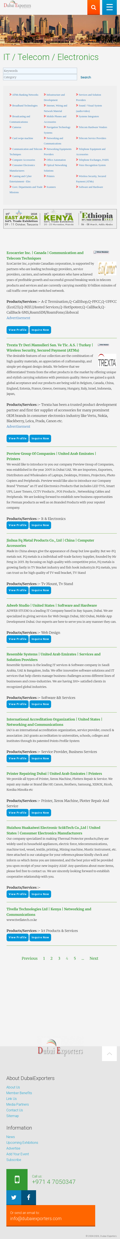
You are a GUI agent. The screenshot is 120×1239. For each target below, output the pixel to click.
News (10, 1137)
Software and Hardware (91, 187)
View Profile (18, 329)
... (82, 958)
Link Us (11, 1099)
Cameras (16, 127)
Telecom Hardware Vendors (93, 127)
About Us (13, 1087)
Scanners (51, 187)
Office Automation (56, 159)
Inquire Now (40, 329)
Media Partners (17, 1104)
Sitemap (12, 1116)
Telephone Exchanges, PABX (94, 159)
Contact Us (14, 1110)
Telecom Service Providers (92, 138)
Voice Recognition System (92, 165)
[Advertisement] (60, 998)
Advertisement (18, 318)
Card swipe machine (22, 138)
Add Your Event (17, 1154)
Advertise (13, 1148)
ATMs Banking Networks (25, 94)
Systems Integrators (89, 116)
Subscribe (13, 1160)
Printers (50, 176)
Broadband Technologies (25, 105)
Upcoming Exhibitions (22, 1143)
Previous (30, 958)
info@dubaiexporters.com (51, 1215)
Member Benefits (19, 1093)
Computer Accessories (23, 159)
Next (94, 958)
